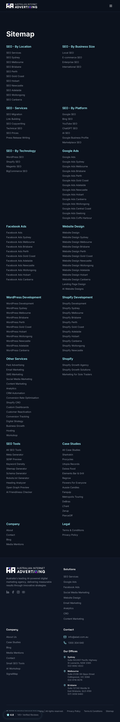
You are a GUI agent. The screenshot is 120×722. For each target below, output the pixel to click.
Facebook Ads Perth (17, 251)
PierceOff (67, 515)
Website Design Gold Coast (77, 256)
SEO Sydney (13, 57)
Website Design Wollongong (77, 265)
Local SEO (68, 52)
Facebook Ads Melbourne (20, 241)
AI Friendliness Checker (19, 492)
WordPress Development (20, 303)
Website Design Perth (74, 251)
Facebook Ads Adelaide (19, 260)
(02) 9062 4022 (75, 666)
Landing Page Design (74, 284)
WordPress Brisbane (17, 317)
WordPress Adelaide (17, 345)
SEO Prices (12, 133)
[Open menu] (111, 6)
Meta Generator (14, 454)
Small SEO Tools (15, 663)
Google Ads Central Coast (76, 208)
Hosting (10, 430)
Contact (10, 534)
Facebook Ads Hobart (18, 274)
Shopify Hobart (70, 336)
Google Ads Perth (72, 175)
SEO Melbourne (14, 62)
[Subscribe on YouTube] (23, 592)
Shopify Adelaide (71, 331)
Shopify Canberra (72, 340)
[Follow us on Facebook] (13, 592)
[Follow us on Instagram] (18, 592)
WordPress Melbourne (18, 312)
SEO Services (13, 52)
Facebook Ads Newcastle (20, 265)
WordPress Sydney (16, 308)
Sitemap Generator (16, 468)
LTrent (65, 506)
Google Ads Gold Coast (75, 180)
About (9, 530)
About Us (11, 636)
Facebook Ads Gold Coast (20, 256)
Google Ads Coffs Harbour (77, 217)
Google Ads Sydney (73, 161)
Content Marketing (16, 383)
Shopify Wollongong (73, 345)
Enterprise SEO (70, 62)
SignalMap (12, 673)
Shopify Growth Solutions (76, 369)
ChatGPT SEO (70, 128)
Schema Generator (16, 473)
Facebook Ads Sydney (18, 237)
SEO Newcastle (14, 85)
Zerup (65, 510)
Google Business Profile (75, 137)
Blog (8, 539)
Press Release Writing (18, 137)
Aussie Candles (70, 487)
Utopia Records (70, 463)
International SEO (71, 66)
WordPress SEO (15, 157)
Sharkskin (67, 454)
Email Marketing (15, 369)
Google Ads (68, 157)
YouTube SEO (69, 123)
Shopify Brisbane (71, 317)
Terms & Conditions (73, 530)
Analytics (11, 388)
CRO (66, 613)
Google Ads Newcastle (74, 189)
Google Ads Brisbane (74, 171)
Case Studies (13, 642)
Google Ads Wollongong (75, 203)
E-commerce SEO (72, 57)
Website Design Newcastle (77, 260)
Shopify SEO (13, 161)
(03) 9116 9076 (75, 680)
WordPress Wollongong (19, 336)
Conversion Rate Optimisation (22, 397)
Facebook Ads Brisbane (19, 246)
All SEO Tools (13, 449)
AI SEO (66, 133)
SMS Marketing (14, 374)
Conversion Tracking (17, 416)
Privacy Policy (70, 534)
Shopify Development (74, 303)
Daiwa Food (68, 468)
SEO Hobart (12, 80)
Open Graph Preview (17, 487)
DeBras (66, 501)
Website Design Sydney (75, 237)
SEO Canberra (14, 99)
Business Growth (15, 425)
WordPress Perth (15, 322)
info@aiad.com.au (78, 636)
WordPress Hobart (16, 331)
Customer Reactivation (18, 411)
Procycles (67, 459)
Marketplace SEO (71, 142)
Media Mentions (15, 544)
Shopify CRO (13, 402)
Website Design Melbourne (77, 241)
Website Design (70, 232)
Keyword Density (15, 463)
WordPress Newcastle (18, 340)
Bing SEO (67, 118)
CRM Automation (15, 393)
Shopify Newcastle (72, 350)
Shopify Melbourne (72, 312)
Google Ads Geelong (73, 213)
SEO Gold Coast (15, 76)
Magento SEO (13, 166)
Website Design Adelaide (76, 270)
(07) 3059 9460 (75, 694)
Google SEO (69, 114)
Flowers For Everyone (74, 482)
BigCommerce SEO (16, 171)
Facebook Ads (14, 232)
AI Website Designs (73, 288)
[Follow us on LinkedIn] (7, 592)
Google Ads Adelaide (74, 185)
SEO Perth (11, 71)
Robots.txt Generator (17, 478)
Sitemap (110, 711)
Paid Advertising (15, 364)
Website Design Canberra (76, 279)
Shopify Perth (69, 322)
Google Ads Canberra (74, 199)
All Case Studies (71, 449)
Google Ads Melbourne (75, 166)
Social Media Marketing (19, 379)
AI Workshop (13, 668)
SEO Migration (14, 114)
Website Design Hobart (75, 274)
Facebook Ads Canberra (19, 279)
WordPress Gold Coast (18, 326)
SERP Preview (14, 459)
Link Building (13, 118)
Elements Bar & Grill (73, 473)
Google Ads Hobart (73, 194)
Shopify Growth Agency (75, 364)
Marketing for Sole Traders (77, 374)
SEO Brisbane (13, 66)
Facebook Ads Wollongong (21, 270)
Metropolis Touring (72, 496)
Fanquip (66, 492)
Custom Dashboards (17, 407)
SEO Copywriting (15, 123)
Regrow (66, 478)
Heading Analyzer (16, 482)
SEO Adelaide (13, 90)
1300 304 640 (76, 642)
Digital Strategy (14, 421)
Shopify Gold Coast (73, 326)
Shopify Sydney (71, 308)
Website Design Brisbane (76, 246)
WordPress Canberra (17, 350)
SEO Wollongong (15, 94)
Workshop (12, 435)
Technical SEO (14, 128)
